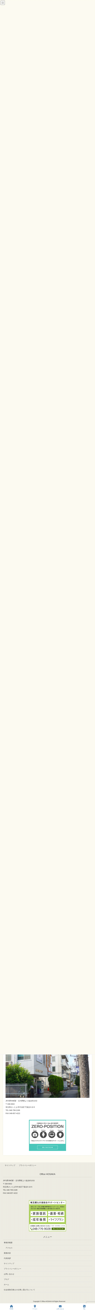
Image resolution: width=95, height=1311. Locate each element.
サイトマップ (10, 1165)
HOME (11, 1307)
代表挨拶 (7, 1258)
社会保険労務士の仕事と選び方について (19, 1289)
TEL (84, 1307)
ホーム (6, 1284)
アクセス (9, 1247)
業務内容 (7, 1253)
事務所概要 (8, 1242)
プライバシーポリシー (27, 1165)
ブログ (6, 1279)
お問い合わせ (9, 1274)
